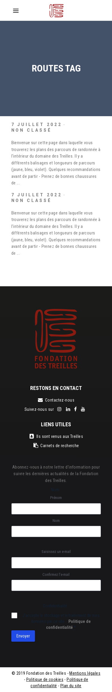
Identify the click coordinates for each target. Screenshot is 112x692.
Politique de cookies (44, 679)
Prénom (56, 497)
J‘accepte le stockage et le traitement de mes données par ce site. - (60, 621)
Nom (56, 520)
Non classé (31, 130)
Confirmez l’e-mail (56, 574)
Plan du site (71, 685)
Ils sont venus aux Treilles (56, 436)
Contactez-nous (56, 400)
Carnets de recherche (56, 445)
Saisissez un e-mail (56, 551)
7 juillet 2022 (36, 124)
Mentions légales (84, 673)
